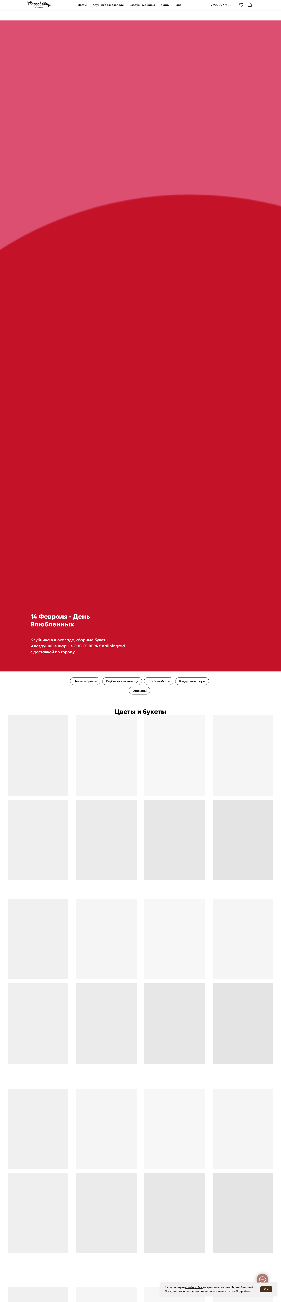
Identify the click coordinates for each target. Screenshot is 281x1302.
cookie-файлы (194, 1287)
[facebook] (250, 5)
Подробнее (243, 1291)
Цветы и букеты (85, 681)
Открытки (139, 691)
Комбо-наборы (159, 681)
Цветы (82, 5)
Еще (178, 5)
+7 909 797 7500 (220, 5)
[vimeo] (241, 5)
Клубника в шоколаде (108, 5)
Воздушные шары (142, 5)
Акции (165, 5)
